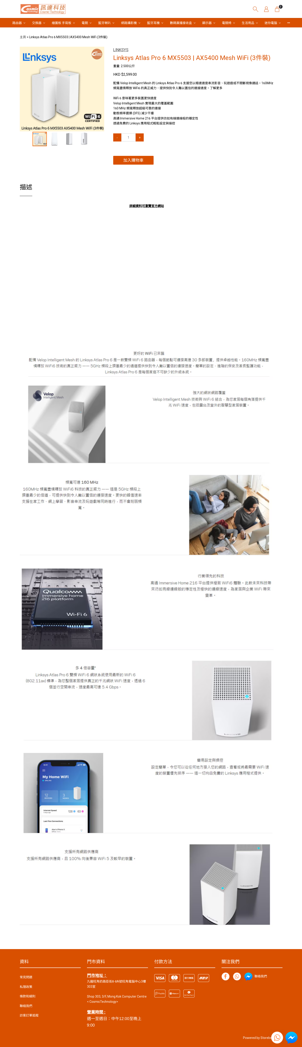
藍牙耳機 (153, 23)
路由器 (17, 23)
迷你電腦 (271, 23)
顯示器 (207, 23)
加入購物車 (133, 160)
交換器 (36, 23)
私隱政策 (26, 987)
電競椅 (226, 23)
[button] (100, 50)
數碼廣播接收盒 (181, 23)
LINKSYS (120, 50)
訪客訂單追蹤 (29, 1015)
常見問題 (26, 977)
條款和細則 (27, 996)
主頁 (23, 37)
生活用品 (248, 23)
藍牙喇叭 (104, 23)
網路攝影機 (129, 23)
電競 (85, 23)
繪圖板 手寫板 (61, 23)
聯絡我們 (26, 1006)
